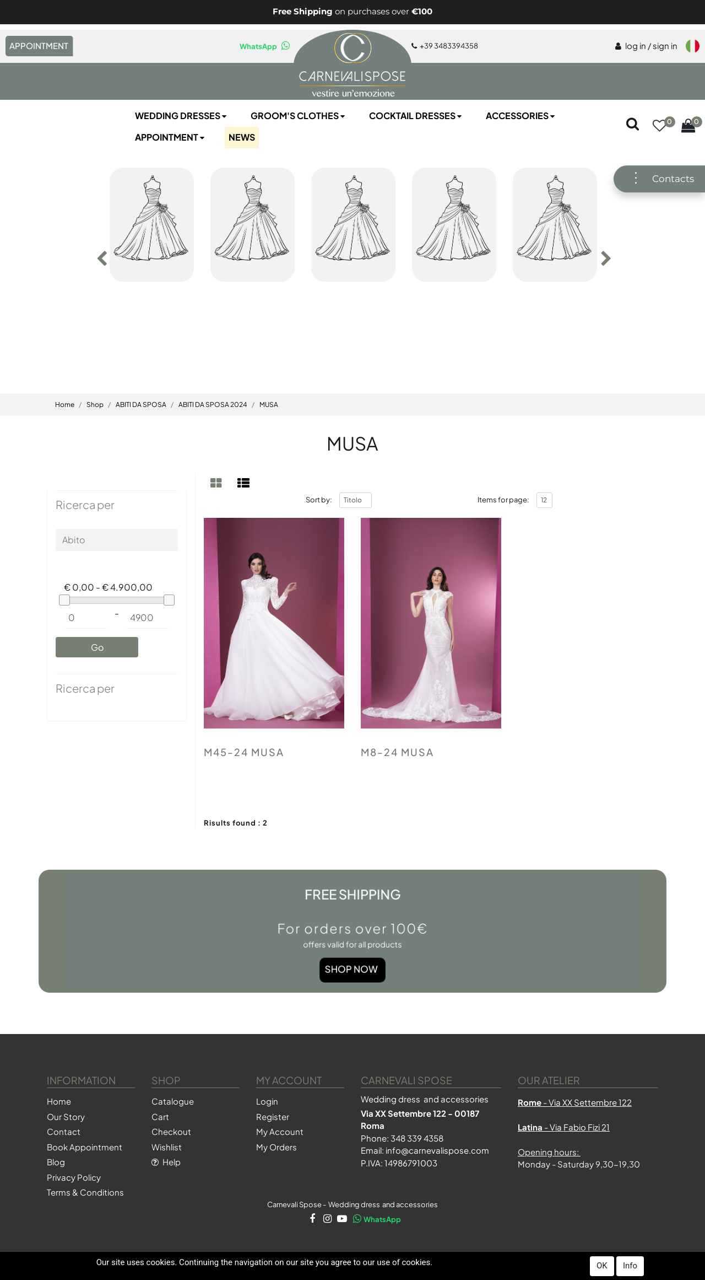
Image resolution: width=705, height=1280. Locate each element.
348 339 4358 (417, 1138)
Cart (160, 1116)
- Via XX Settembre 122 (575, 1102)
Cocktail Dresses (416, 115)
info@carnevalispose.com (437, 1150)
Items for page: (503, 499)
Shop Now (352, 956)
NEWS (242, 137)
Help (166, 1161)
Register (272, 1116)
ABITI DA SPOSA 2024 (212, 404)
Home (64, 404)
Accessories (521, 115)
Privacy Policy (74, 1177)
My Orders (276, 1147)
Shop (95, 404)
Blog (56, 1161)
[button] (659, 126)
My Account (279, 1131)
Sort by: (319, 499)
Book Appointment (84, 1147)
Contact (63, 1131)
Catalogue (172, 1101)
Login (267, 1101)
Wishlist (166, 1147)
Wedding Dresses (182, 115)
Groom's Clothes (299, 115)
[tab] (217, 483)
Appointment (171, 137)
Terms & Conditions (85, 1192)
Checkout (171, 1131)
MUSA (268, 404)
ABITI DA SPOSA (141, 404)
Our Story (66, 1116)
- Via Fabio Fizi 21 (564, 1127)
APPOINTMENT (38, 45)
